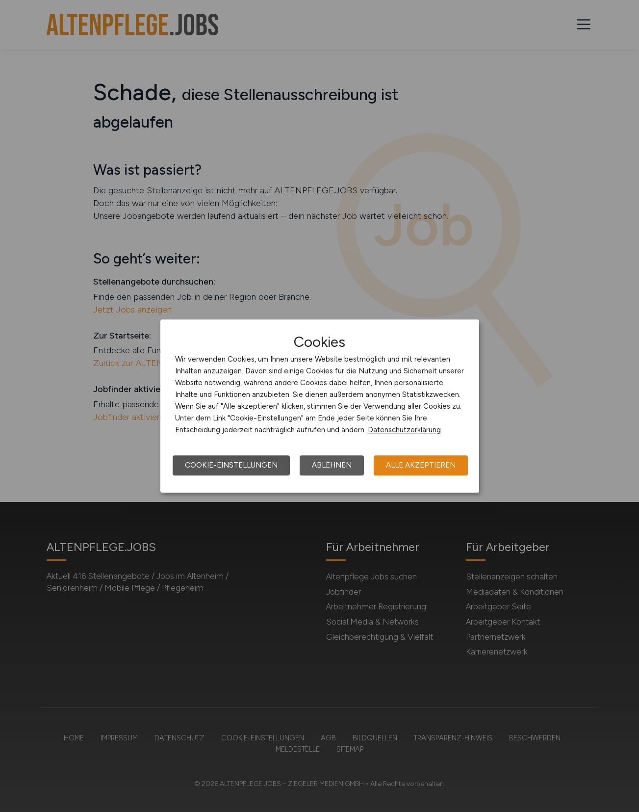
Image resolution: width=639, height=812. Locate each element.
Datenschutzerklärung (404, 429)
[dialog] (319, 406)
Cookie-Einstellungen (231, 465)
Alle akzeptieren (421, 465)
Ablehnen (332, 465)
